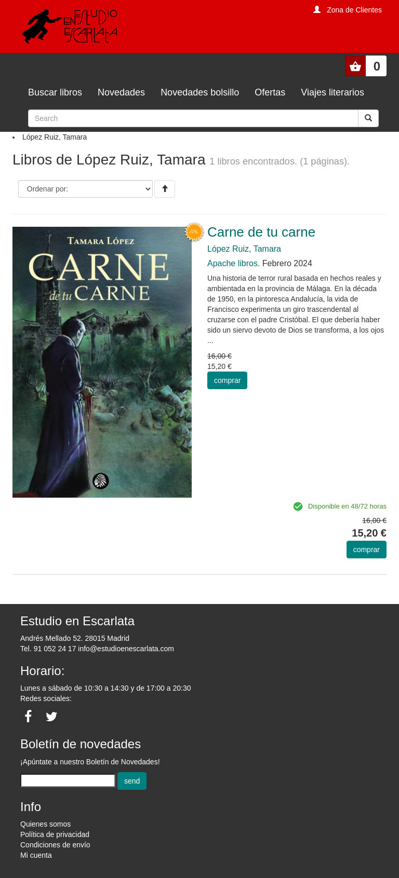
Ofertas (270, 92)
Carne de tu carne (261, 232)
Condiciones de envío (55, 845)
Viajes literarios (332, 92)
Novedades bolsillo (200, 92)
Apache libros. (233, 263)
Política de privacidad (54, 834)
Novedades (121, 92)
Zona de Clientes (354, 10)
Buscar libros (55, 92)
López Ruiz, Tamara (244, 248)
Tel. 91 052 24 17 (48, 648)
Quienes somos (45, 824)
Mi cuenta (36, 855)
